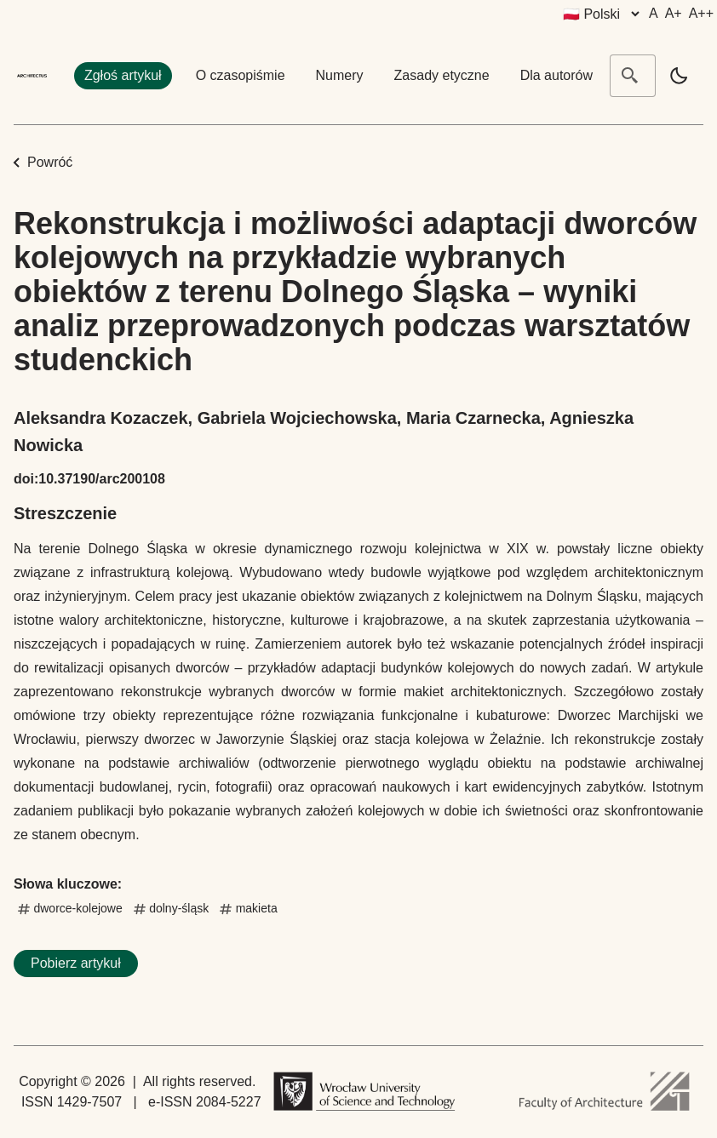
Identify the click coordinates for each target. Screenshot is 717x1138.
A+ (673, 13)
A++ (701, 13)
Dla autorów (556, 75)
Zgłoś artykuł (123, 75)
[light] (678, 75)
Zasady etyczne (442, 75)
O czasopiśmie (240, 75)
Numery (340, 75)
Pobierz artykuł (76, 963)
